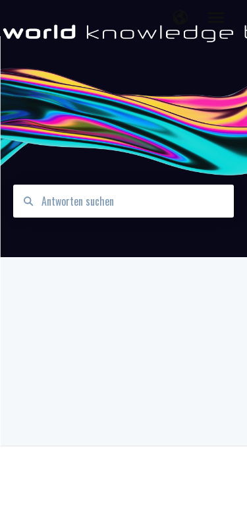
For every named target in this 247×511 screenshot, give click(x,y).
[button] (180, 18)
